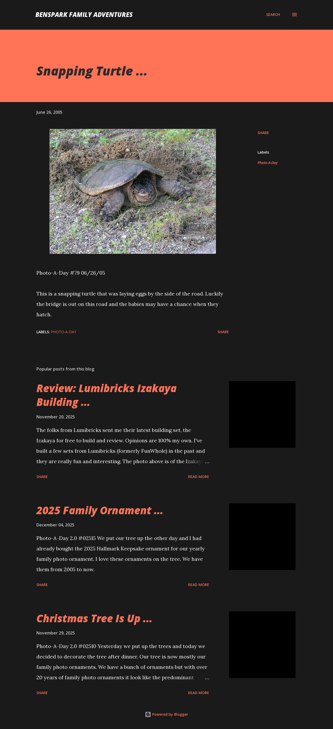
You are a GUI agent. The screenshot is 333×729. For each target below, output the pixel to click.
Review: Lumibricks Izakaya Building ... (106, 395)
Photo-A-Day (268, 162)
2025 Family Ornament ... (99, 510)
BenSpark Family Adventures (84, 14)
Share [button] (263, 132)
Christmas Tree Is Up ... (94, 618)
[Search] (273, 14)
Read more (198, 476)
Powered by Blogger (166, 714)
